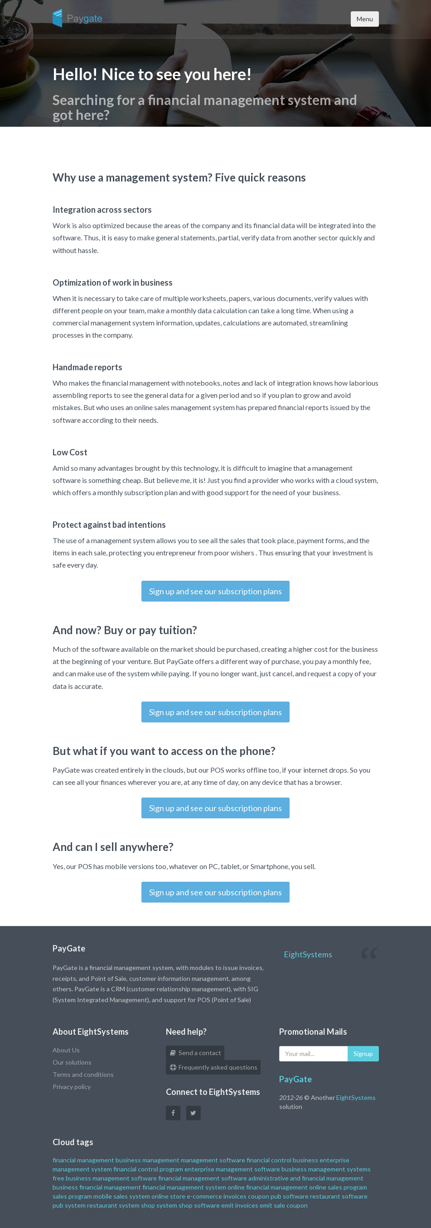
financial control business (282, 1160)
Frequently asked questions (213, 1067)
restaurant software (339, 1196)
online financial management (268, 1187)
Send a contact (195, 1052)
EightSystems (308, 954)
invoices (235, 1196)
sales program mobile (82, 1196)
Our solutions (72, 1062)
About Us (66, 1050)
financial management (83, 1160)
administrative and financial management (305, 1178)
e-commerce (204, 1196)
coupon (258, 1196)
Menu (365, 19)
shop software (199, 1205)
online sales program (338, 1187)
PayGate (295, 1079)
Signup (363, 1053)
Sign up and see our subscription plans (215, 591)
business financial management (97, 1187)
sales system (131, 1196)
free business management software (105, 1178)
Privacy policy (72, 1086)
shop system (159, 1205)
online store (168, 1196)
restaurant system (113, 1205)
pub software (290, 1196)
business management (147, 1160)
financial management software (202, 1178)
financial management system (184, 1187)
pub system (69, 1205)
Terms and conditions (83, 1074)
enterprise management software (232, 1169)
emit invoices (239, 1205)
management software (213, 1160)
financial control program (148, 1169)
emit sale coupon (284, 1205)
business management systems (326, 1169)
